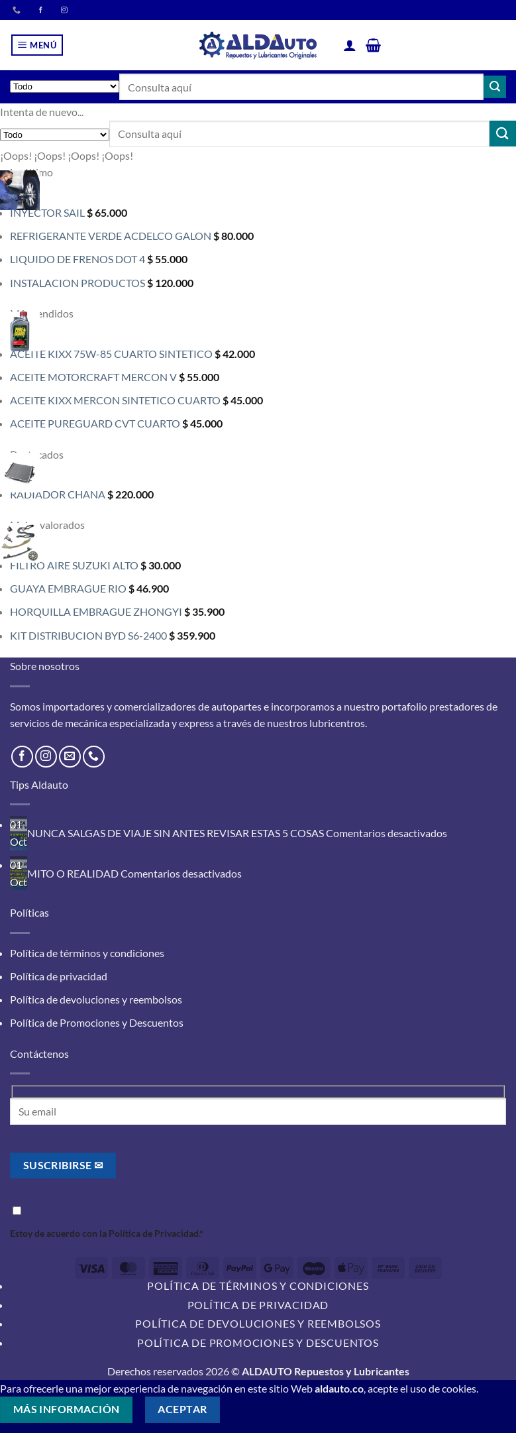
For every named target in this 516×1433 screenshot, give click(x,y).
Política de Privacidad (154, 1233)
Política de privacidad (58, 976)
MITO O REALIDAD (73, 873)
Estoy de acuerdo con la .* (258, 1221)
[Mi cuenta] (349, 45)
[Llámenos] (17, 10)
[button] (37, 45)
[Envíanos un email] (70, 757)
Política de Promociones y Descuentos (96, 1022)
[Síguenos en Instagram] (46, 757)
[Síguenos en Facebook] (22, 757)
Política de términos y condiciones (87, 952)
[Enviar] (495, 87)
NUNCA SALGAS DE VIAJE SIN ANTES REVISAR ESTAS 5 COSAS (175, 833)
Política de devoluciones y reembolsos (96, 999)
